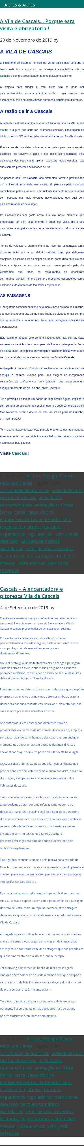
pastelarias (11, 548)
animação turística (53, 505)
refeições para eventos (50, 548)
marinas (52, 527)
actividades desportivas (24, 490)
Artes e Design (41, 476)
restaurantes (31, 563)
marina (4, 130)
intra (8, 350)
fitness (34, 527)
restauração (13, 556)
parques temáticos (40, 541)
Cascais (5, 75)
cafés (19, 512)
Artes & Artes (19, 5)
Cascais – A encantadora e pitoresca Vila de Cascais (31, 592)
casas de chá (41, 512)
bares (6, 512)
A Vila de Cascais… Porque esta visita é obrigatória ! (37, 25)
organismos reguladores (26, 534)
